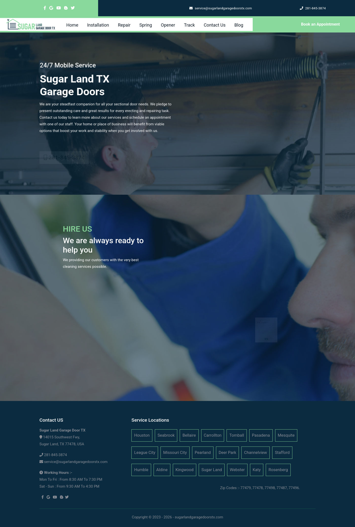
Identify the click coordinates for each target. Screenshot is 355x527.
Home (72, 25)
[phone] (270, 322)
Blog (238, 25)
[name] (262, 322)
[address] (262, 324)
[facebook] (45, 8)
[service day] (264, 327)
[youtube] (58, 8)
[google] (51, 8)
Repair (124, 25)
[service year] (268, 327)
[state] (262, 325)
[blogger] (66, 8)
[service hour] (271, 327)
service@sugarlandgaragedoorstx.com (76, 462)
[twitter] (73, 8)
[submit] (266, 334)
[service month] (260, 327)
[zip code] (270, 325)
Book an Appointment (320, 24)
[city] (270, 324)
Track (189, 25)
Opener (168, 25)
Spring (145, 25)
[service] (266, 331)
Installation (98, 25)
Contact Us (214, 25)
